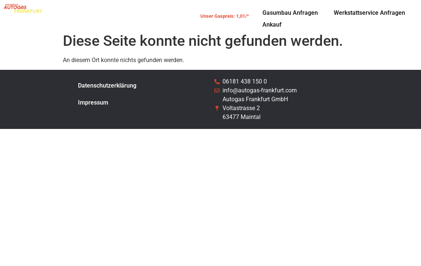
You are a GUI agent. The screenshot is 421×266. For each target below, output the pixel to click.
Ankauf (272, 24)
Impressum (93, 102)
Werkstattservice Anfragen (369, 12)
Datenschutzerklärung (107, 85)
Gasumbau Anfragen (290, 12)
